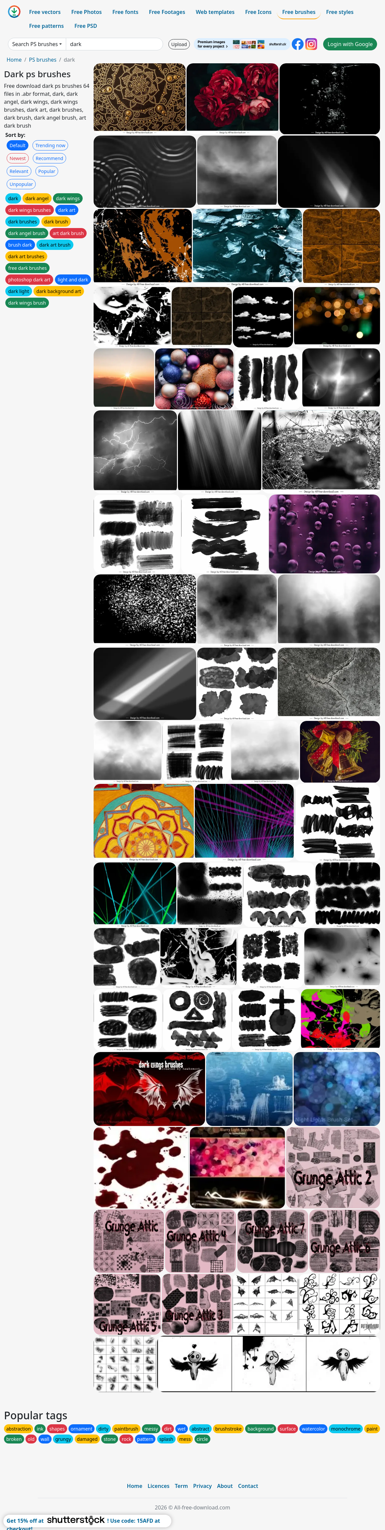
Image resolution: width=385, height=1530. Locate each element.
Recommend (49, 158)
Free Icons (258, 12)
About (225, 1486)
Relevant (19, 171)
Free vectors (45, 12)
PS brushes (42, 59)
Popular (46, 171)
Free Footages (167, 12)
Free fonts (125, 12)
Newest (18, 158)
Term (181, 1486)
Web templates (215, 12)
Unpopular (21, 184)
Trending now (50, 145)
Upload (179, 44)
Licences (158, 1486)
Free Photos (86, 12)
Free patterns (46, 25)
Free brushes (299, 12)
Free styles (340, 12)
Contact (248, 1486)
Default (17, 145)
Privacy (202, 1486)
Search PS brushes (35, 44)
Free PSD (85, 25)
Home (14, 59)
